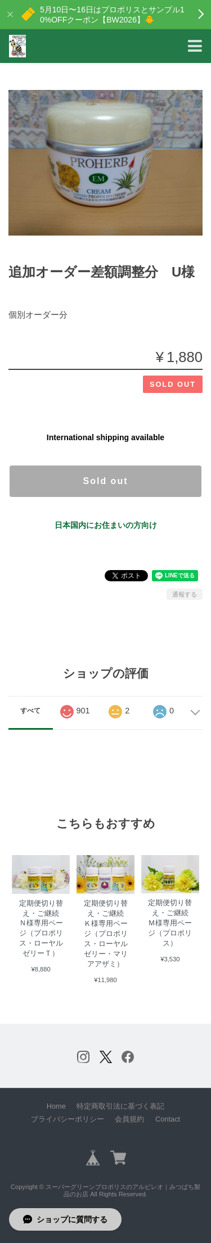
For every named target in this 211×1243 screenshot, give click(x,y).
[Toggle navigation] (195, 46)
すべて (30, 711)
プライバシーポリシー (67, 1119)
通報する (184, 594)
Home (56, 1106)
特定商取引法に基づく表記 (120, 1106)
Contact (167, 1119)
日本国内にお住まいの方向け (106, 525)
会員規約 (129, 1119)
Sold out (105, 481)
